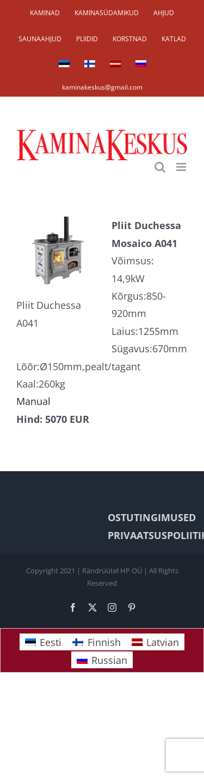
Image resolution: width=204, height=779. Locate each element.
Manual (33, 401)
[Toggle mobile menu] (182, 167)
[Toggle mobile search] (159, 167)
